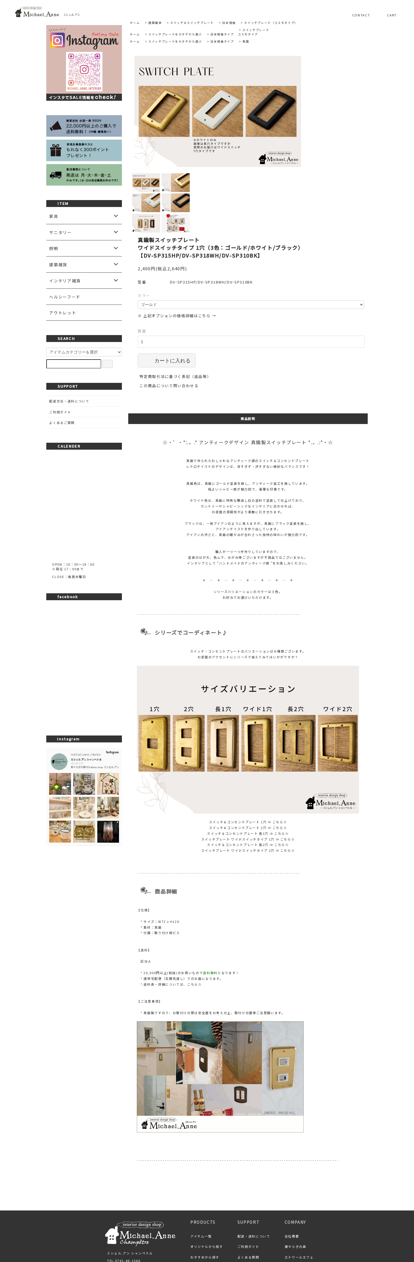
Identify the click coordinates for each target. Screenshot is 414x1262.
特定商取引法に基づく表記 (164, 1231)
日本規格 (229, 22)
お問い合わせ (268, 1231)
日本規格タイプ (222, 34)
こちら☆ (280, 761)
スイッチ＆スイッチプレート (192, 22)
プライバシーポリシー (221, 1231)
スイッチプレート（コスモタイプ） (271, 22)
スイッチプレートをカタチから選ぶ (175, 34)
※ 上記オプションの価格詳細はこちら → (177, 254)
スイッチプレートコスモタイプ (253, 32)
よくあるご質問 (62, 422)
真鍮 (245, 41)
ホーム (135, 22)
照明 (53, 248)
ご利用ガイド (60, 412)
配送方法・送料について (69, 401)
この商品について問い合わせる (168, 324)
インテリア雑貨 (65, 281)
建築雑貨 (155, 22)
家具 (53, 216)
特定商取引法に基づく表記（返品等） (175, 315)
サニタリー (60, 232)
